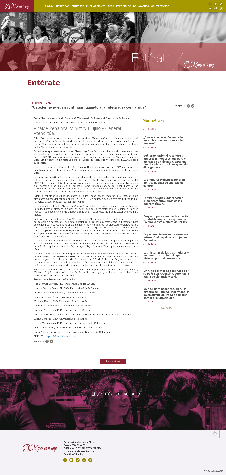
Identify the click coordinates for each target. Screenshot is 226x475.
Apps (109, 6)
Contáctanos (158, 6)
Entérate (76, 6)
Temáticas (60, 6)
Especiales (121, 6)
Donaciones (139, 6)
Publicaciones (93, 6)
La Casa (46, 6)
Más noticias (167, 307)
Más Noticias (113, 361)
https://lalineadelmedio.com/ (61, 336)
